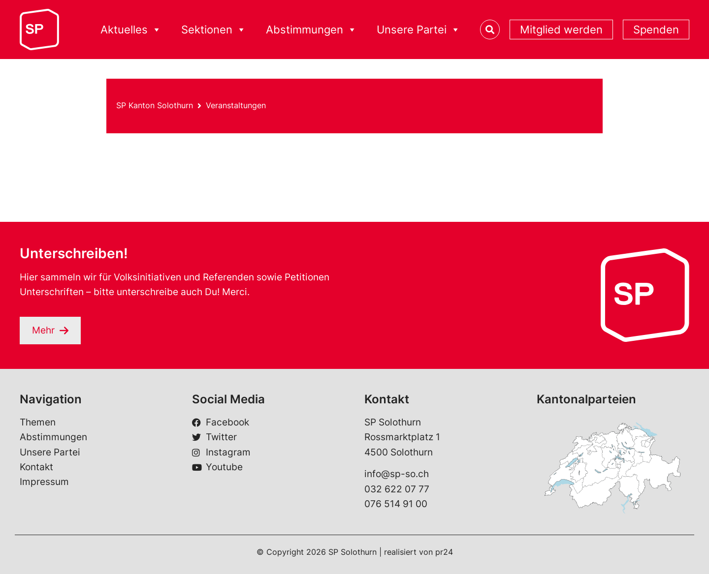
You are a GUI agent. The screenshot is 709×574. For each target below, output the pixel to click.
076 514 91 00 (395, 504)
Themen (38, 422)
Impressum (44, 482)
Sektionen (213, 29)
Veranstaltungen (236, 105)
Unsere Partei (418, 29)
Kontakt (36, 467)
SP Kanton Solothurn (154, 105)
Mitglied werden (561, 29)
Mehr (43, 330)
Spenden (656, 29)
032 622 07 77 (396, 489)
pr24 (444, 552)
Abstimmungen (311, 29)
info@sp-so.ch (396, 474)
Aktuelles (130, 29)
